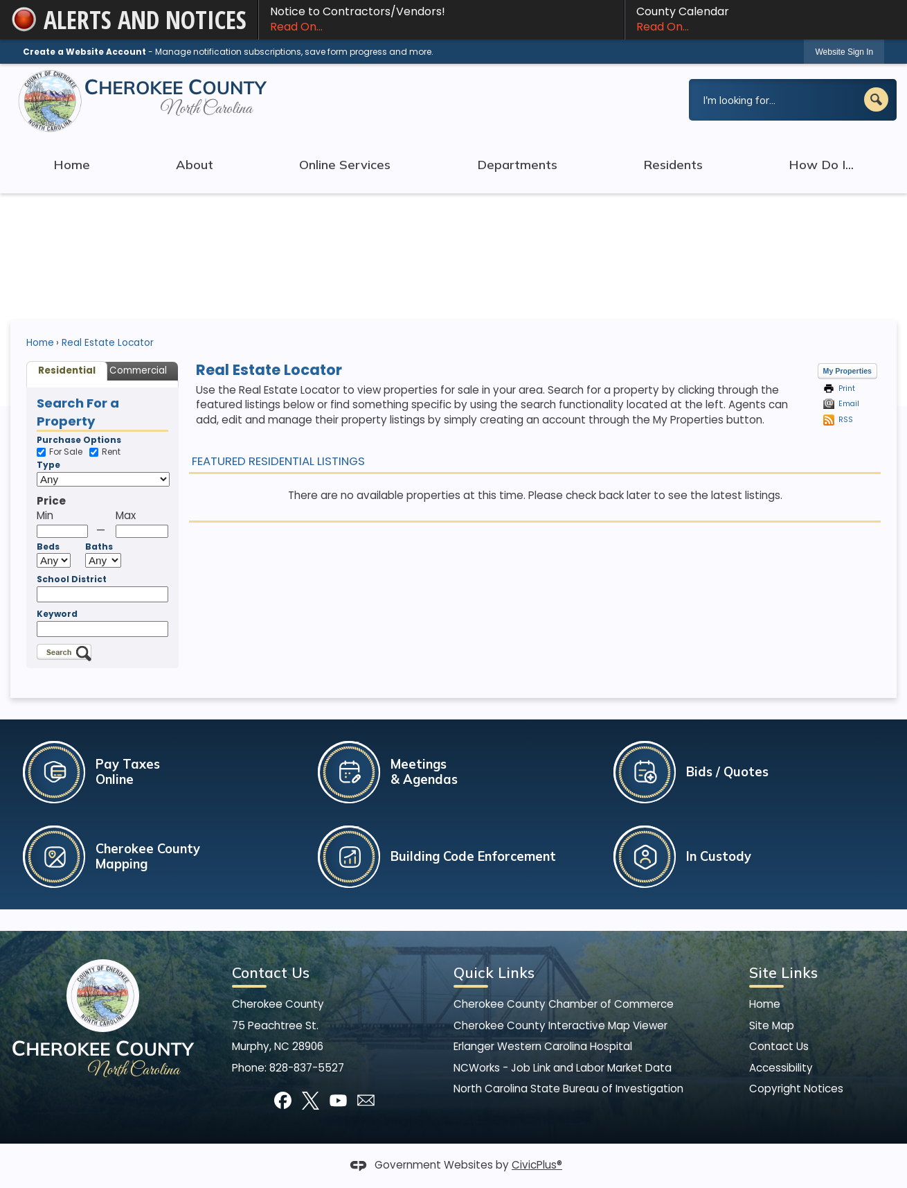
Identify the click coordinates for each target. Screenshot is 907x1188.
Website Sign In (844, 52)
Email (848, 404)
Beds (48, 546)
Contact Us (779, 1046)
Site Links (783, 972)
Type (48, 465)
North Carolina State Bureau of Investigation (568, 1088)
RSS (845, 419)
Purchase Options (79, 440)
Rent (104, 452)
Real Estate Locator (108, 342)
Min (45, 515)
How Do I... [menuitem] (821, 165)
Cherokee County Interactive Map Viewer (560, 1025)
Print (846, 388)
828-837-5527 (306, 1067)
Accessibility (781, 1067)
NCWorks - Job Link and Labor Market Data (563, 1067)
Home (40, 342)
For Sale (59, 452)
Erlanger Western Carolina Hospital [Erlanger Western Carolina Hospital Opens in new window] (543, 1046)
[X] (310, 1100)
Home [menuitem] (71, 165)
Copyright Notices (796, 1088)
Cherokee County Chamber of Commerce (564, 1004)
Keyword (57, 614)
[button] (876, 99)
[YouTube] (338, 1100)
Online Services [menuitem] (344, 165)
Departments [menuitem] (517, 165)
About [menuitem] (194, 165)
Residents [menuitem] (673, 165)
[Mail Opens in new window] (366, 1100)
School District (72, 579)
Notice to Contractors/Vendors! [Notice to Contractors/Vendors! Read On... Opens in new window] (441, 19)
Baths (99, 546)
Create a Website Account (84, 52)
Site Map (771, 1025)
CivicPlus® (537, 1165)
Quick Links (494, 972)
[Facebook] (282, 1100)
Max (126, 515)
